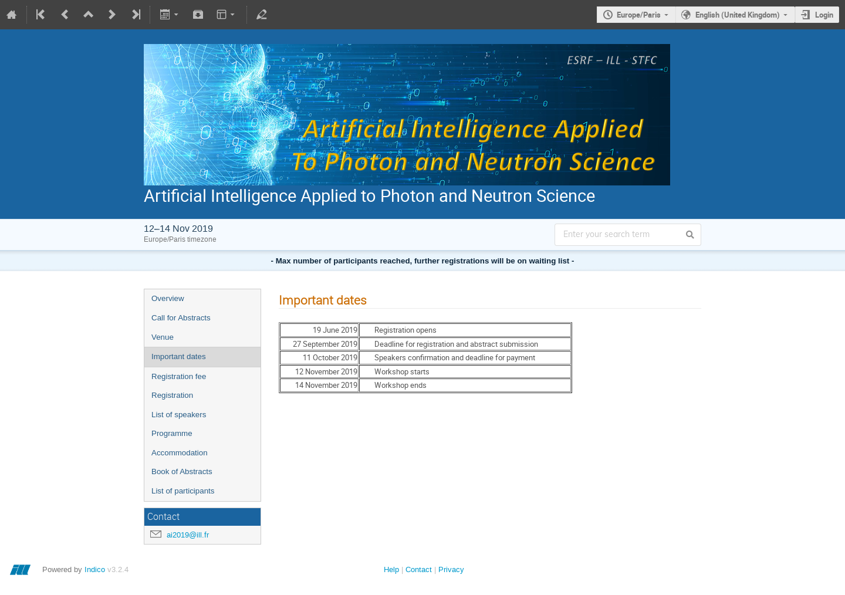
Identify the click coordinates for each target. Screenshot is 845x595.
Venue (162, 337)
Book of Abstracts (181, 471)
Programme (171, 433)
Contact (418, 569)
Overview (167, 298)
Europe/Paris (639, 14)
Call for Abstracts (181, 317)
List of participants (182, 490)
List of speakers (178, 414)
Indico (94, 569)
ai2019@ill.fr (188, 535)
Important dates (178, 356)
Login (824, 14)
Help (391, 569)
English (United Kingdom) (737, 14)
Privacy (451, 569)
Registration (172, 395)
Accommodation (179, 452)
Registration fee (178, 376)
